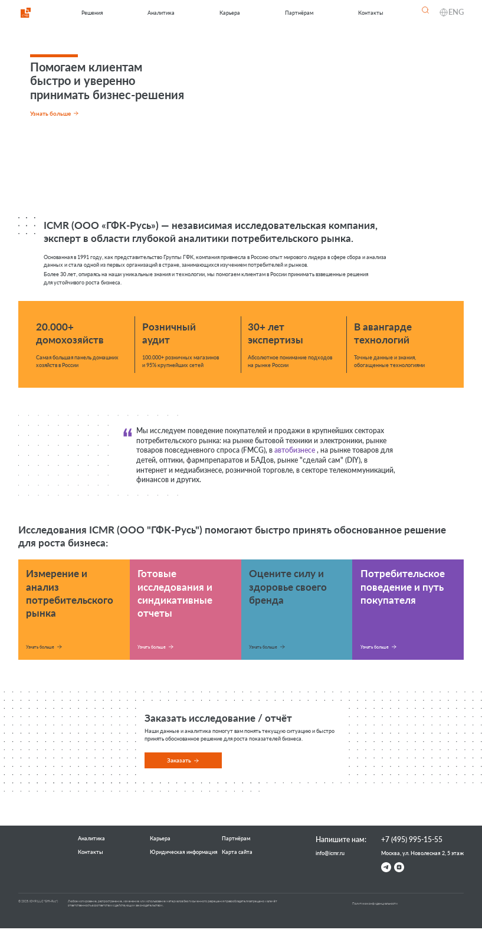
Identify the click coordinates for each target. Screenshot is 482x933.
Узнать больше (40, 646)
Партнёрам (299, 12)
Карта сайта (237, 852)
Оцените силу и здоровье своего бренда (288, 586)
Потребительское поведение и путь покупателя (402, 586)
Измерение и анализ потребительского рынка (69, 592)
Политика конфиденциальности (375, 903)
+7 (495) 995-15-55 (411, 839)
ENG (456, 12)
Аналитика (161, 12)
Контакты (370, 12)
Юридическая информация (184, 852)
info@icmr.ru (330, 853)
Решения (92, 12)
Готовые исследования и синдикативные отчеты (174, 592)
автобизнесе (294, 450)
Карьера (229, 12)
